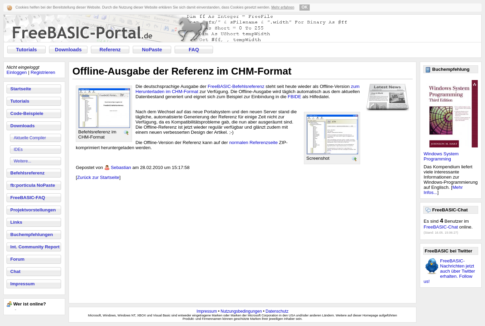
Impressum (22, 283)
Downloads (68, 49)
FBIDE (294, 96)
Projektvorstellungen (33, 209)
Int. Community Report (35, 246)
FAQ (194, 49)
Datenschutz (276, 311)
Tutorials (26, 49)
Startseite (20, 88)
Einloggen (17, 72)
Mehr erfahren (282, 7)
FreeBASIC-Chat (441, 227)
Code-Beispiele (26, 113)
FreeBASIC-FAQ (27, 197)
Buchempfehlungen (31, 234)
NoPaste (152, 49)
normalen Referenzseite (253, 142)
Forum (17, 259)
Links (16, 222)
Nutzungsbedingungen (241, 311)
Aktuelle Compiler (30, 137)
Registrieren (43, 72)
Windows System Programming (441, 156)
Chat (15, 271)
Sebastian (121, 167)
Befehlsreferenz (27, 172)
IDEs (18, 149)
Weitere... (22, 161)
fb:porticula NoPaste (32, 185)
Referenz (110, 49)
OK (304, 7)
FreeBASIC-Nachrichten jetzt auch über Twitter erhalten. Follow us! (449, 271)
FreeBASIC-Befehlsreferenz (236, 86)
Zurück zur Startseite (98, 177)
